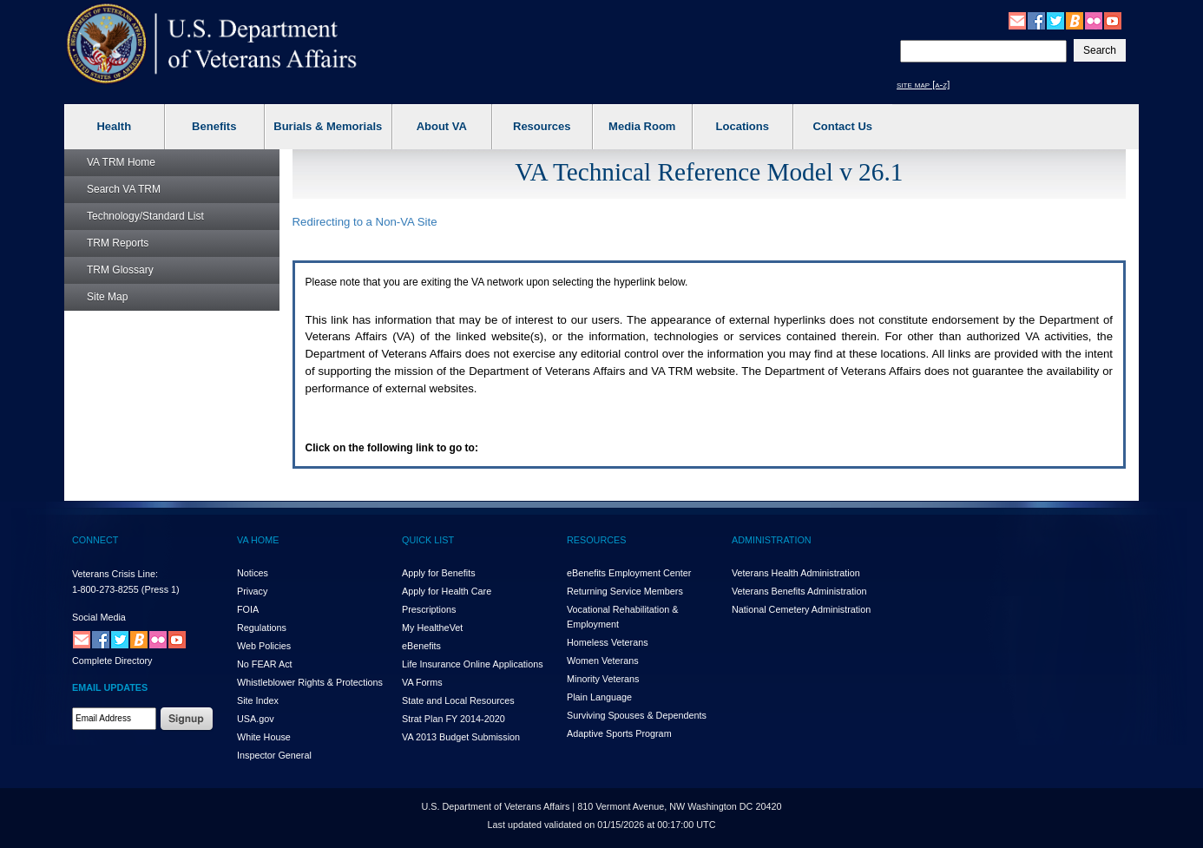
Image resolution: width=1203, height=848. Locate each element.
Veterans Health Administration (796, 573)
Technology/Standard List (145, 216)
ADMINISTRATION (772, 540)
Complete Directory (112, 660)
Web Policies (264, 646)
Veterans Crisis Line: (115, 574)
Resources (541, 126)
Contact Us (842, 126)
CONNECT (95, 540)
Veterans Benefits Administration (799, 591)
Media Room (641, 126)
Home (121, 162)
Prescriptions (429, 609)
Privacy (252, 591)
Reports (117, 243)
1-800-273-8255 (105, 589)
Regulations (261, 627)
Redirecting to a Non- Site (365, 221)
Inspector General (274, 755)
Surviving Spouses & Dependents (637, 715)
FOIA (248, 609)
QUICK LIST (428, 540)
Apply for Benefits (439, 573)
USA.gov (255, 718)
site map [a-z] (923, 84)
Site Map (107, 297)
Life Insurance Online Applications (472, 664)
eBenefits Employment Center (629, 573)
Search (124, 189)
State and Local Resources (458, 700)
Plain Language (599, 697)
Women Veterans (603, 660)
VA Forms (422, 682)
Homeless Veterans (607, 642)
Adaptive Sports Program (619, 733)
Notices (252, 573)
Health (113, 126)
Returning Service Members (625, 591)
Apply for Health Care (446, 591)
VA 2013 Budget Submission (461, 737)
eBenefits (421, 646)
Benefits (214, 126)
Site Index (258, 700)
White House (264, 737)
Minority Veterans (603, 679)
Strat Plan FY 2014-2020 (453, 718)
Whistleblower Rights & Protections (310, 682)
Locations (742, 126)
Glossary (120, 270)
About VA (442, 126)
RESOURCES (596, 540)
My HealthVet (432, 627)
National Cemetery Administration (801, 609)
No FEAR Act (265, 664)
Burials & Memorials (327, 126)
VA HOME (258, 540)
